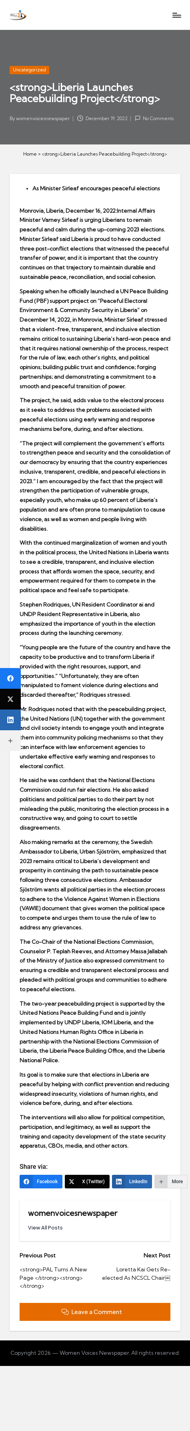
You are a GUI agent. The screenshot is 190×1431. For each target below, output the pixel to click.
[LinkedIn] (132, 1181)
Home (30, 154)
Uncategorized (29, 70)
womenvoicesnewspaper (72, 1213)
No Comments (154, 118)
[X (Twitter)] (87, 1181)
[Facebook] (41, 1181)
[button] (45, 1227)
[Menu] (176, 15)
